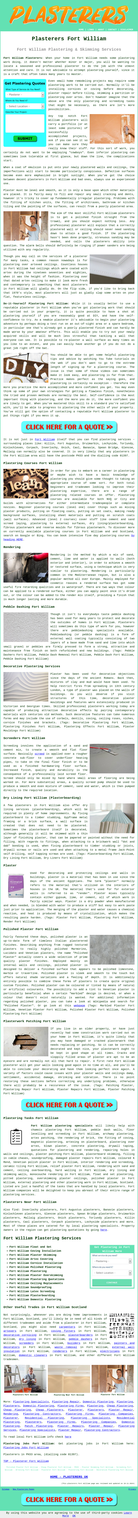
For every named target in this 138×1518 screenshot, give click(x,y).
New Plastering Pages (23, 1489)
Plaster (71, 901)
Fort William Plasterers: (23, 58)
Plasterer (75, 1409)
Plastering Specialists (31, 1401)
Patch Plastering (38, 1426)
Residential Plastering (44, 1417)
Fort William (45, 439)
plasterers (52, 292)
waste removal (66, 1347)
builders (73, 1343)
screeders (26, 1343)
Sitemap (5, 1489)
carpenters (67, 1326)
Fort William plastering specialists (61, 1125)
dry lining (27, 1339)
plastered (88, 167)
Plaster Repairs (71, 1426)
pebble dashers (80, 1339)
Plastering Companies (116, 1413)
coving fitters (63, 1331)
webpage (79, 1005)
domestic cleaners (33, 1355)
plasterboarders (80, 1335)
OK (74, 1515)
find (15, 1209)
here (103, 1229)
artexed (36, 264)
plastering (95, 70)
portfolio (69, 124)
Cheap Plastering (120, 1405)
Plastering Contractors (42, 1413)
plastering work (60, 85)
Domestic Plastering (98, 1401)
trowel (55, 221)
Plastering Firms (71, 1405)
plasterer (72, 66)
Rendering (10, 1413)
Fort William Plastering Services (42, 1238)
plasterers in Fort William (49, 179)
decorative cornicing (20, 1335)
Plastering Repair (66, 1401)
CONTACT (112, 29)
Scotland (126, 1182)
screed (39, 753)
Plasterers (11, 1405)
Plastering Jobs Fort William (26, 1447)
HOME (81, 29)
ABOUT (101, 29)
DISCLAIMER (126, 29)
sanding (117, 237)
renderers (60, 1351)
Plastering (125, 1401)
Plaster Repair (121, 1409)
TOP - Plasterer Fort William (26, 1461)
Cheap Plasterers (49, 1409)
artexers (9, 1331)
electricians (110, 1351)
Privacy (132, 1489)
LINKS (91, 29)
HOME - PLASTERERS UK (69, 1477)
